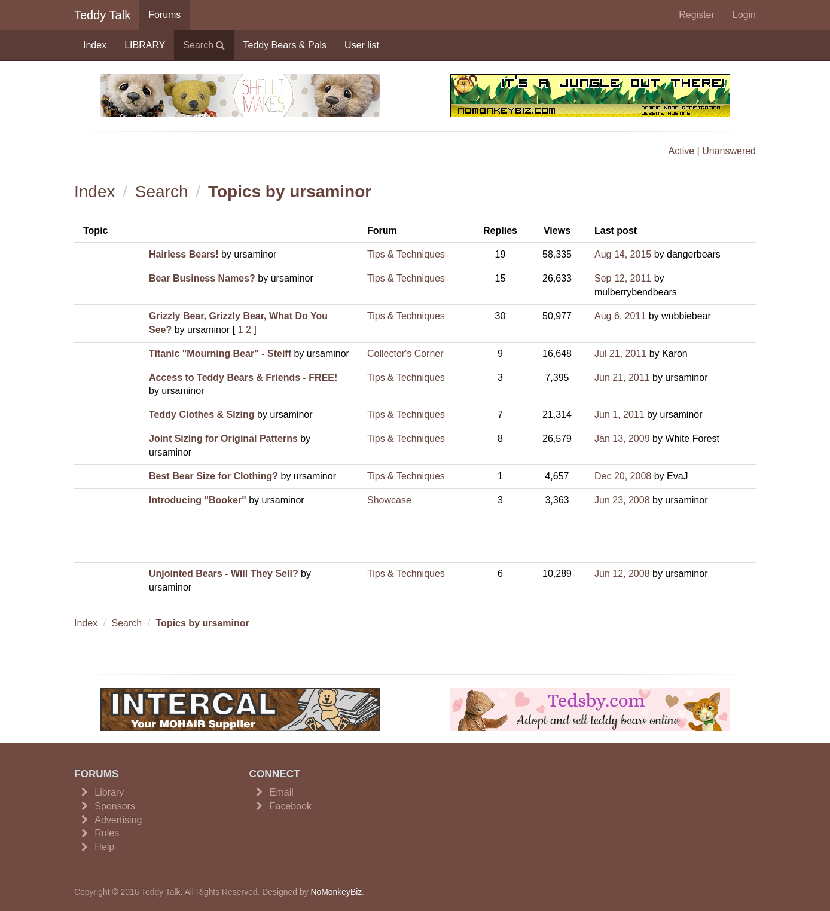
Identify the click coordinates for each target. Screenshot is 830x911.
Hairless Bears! (184, 254)
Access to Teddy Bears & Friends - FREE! (243, 377)
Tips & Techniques (406, 254)
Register (697, 15)
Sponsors (114, 806)
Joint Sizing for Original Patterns (223, 438)
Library (109, 792)
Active (682, 151)
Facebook (291, 806)
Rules (106, 833)
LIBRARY (144, 45)
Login (744, 15)
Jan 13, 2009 (622, 438)
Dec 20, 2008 (622, 476)
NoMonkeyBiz (336, 892)
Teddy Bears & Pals (284, 45)
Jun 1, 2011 (619, 414)
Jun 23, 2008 (622, 500)
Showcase (389, 500)
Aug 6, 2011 (620, 316)
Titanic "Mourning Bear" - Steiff (220, 353)
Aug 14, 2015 (622, 254)
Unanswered (729, 151)
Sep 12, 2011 (622, 278)
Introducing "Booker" (197, 500)
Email (282, 792)
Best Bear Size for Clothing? (213, 476)
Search (204, 45)
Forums (164, 15)
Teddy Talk (102, 15)
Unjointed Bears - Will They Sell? (223, 573)
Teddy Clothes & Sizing (202, 414)
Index (94, 45)
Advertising (118, 820)
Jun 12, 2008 (622, 573)
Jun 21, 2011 (622, 377)
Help (104, 847)
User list (361, 45)
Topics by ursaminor (289, 191)
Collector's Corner (405, 353)
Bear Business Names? (202, 278)
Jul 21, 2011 (620, 353)
